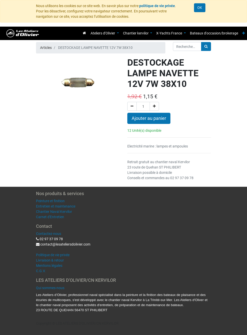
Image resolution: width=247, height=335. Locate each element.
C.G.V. (41, 271)
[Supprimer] (132, 106)
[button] (243, 33)
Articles (46, 48)
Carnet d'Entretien (50, 217)
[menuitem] (84, 33)
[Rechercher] (206, 46)
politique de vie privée (157, 6)
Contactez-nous (48, 234)
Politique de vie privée (52, 255)
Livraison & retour (50, 260)
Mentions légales (49, 266)
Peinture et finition (50, 201)
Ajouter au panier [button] (149, 118)
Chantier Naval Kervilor (54, 212)
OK (199, 8)
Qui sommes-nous (50, 288)
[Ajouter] (154, 106)
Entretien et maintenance (55, 206)
